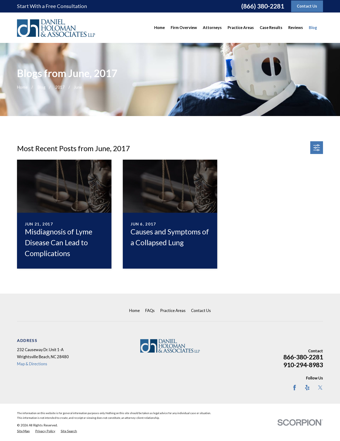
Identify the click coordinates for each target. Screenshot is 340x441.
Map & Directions (32, 364)
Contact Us (201, 310)
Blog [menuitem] (313, 27)
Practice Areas (173, 310)
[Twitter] (320, 387)
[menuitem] (23, 431)
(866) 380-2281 (262, 6)
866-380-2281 (303, 357)
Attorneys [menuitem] (212, 27)
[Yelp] (307, 387)
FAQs (150, 310)
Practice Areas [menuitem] (241, 27)
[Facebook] (294, 387)
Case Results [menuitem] (271, 27)
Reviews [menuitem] (295, 27)
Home (134, 310)
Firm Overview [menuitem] (184, 27)
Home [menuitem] (159, 27)
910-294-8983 (303, 365)
